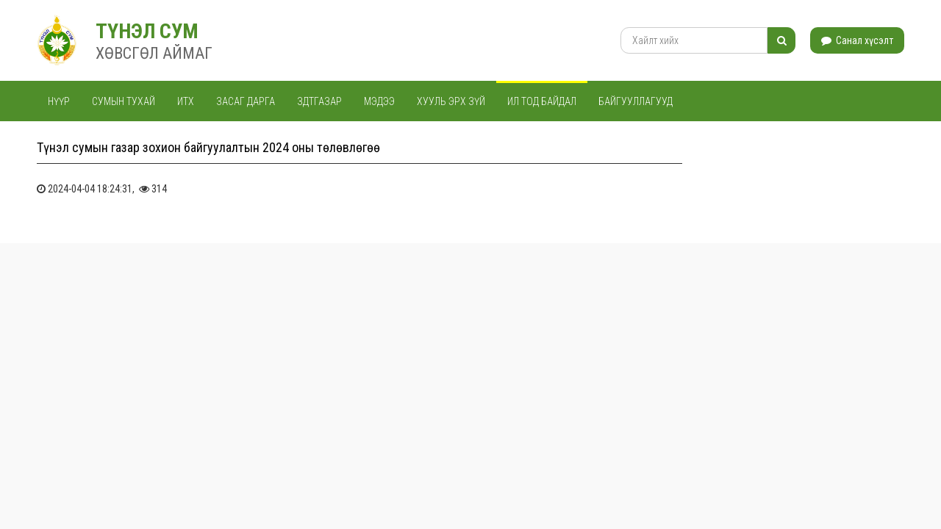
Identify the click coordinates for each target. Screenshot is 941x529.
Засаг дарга (245, 101)
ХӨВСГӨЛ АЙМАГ (154, 53)
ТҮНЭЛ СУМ (147, 31)
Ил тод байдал (541, 101)
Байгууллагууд (635, 101)
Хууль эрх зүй (451, 101)
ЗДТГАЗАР (319, 101)
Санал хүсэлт (857, 40)
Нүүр (59, 101)
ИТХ (185, 101)
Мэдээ (379, 101)
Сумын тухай (123, 101)
